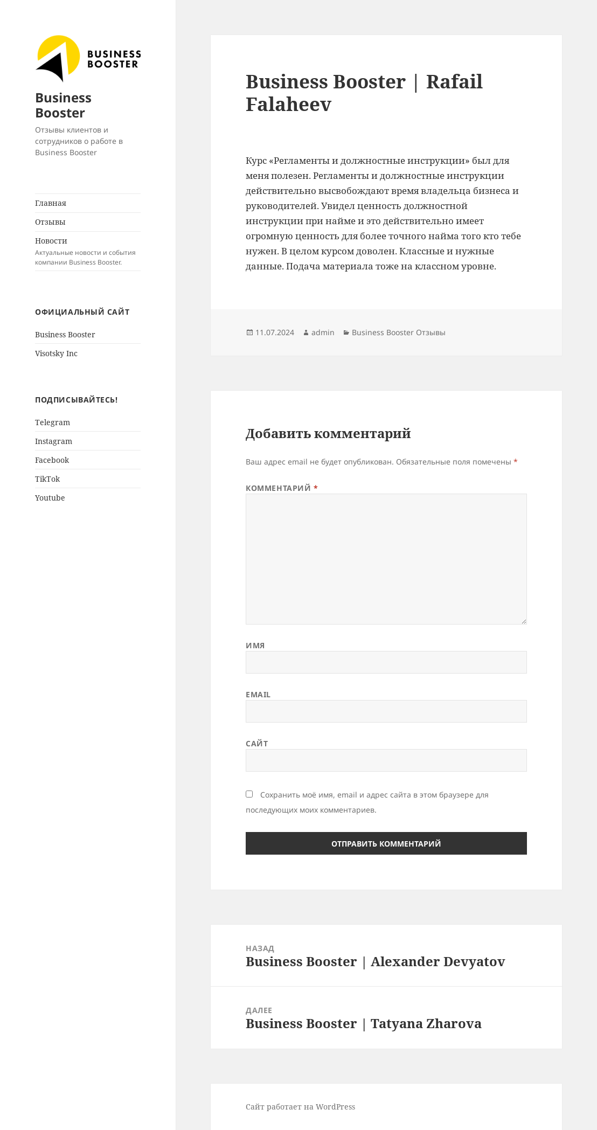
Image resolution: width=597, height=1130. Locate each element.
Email (258, 694)
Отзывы (50, 222)
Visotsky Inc (56, 353)
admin (323, 332)
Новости (88, 251)
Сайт (257, 743)
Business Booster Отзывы (399, 332)
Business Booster (63, 104)
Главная (50, 203)
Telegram (52, 422)
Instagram (53, 441)
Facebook (52, 460)
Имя (255, 645)
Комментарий (282, 488)
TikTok (47, 479)
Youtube (50, 498)
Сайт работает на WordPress (300, 1106)
